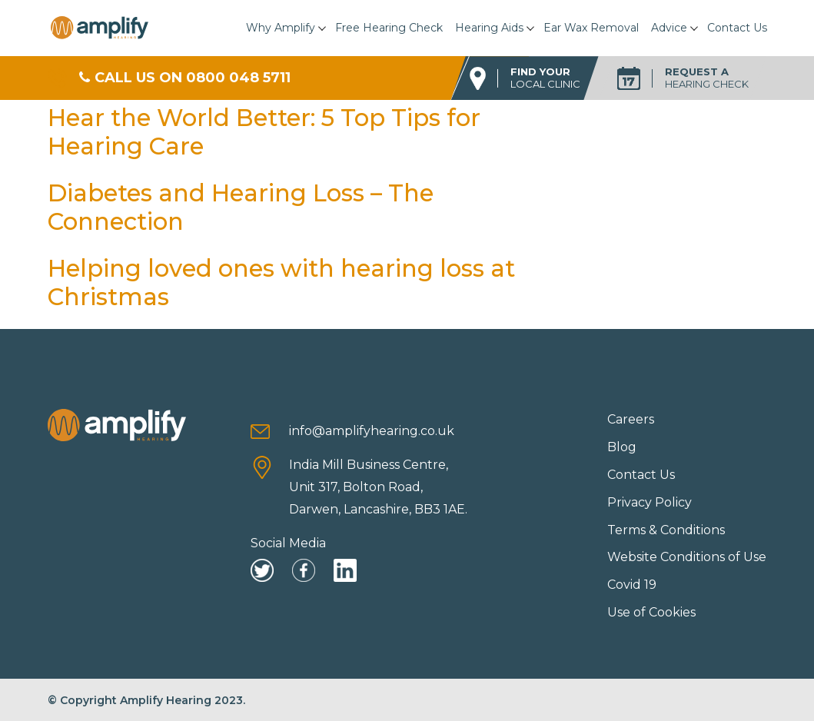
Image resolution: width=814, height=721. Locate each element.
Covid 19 (631, 584)
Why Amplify (280, 28)
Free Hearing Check (389, 28)
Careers (630, 419)
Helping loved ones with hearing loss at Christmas (281, 282)
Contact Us (737, 28)
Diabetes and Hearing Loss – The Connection (241, 207)
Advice (669, 28)
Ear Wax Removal (591, 28)
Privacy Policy (649, 502)
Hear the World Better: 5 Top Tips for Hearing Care (264, 132)
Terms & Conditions (666, 530)
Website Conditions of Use (686, 557)
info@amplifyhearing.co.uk (371, 431)
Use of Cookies (651, 612)
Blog (621, 447)
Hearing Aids (489, 28)
